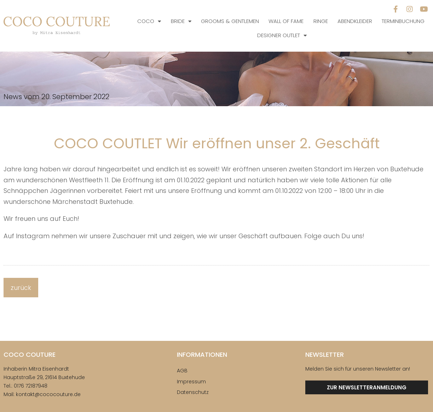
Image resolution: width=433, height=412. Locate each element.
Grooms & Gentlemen (230, 21)
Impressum (191, 381)
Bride (181, 21)
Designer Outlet (282, 35)
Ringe (320, 21)
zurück (21, 287)
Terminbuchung (403, 21)
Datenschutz (193, 392)
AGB (182, 370)
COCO (149, 21)
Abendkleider (354, 21)
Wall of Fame (286, 21)
